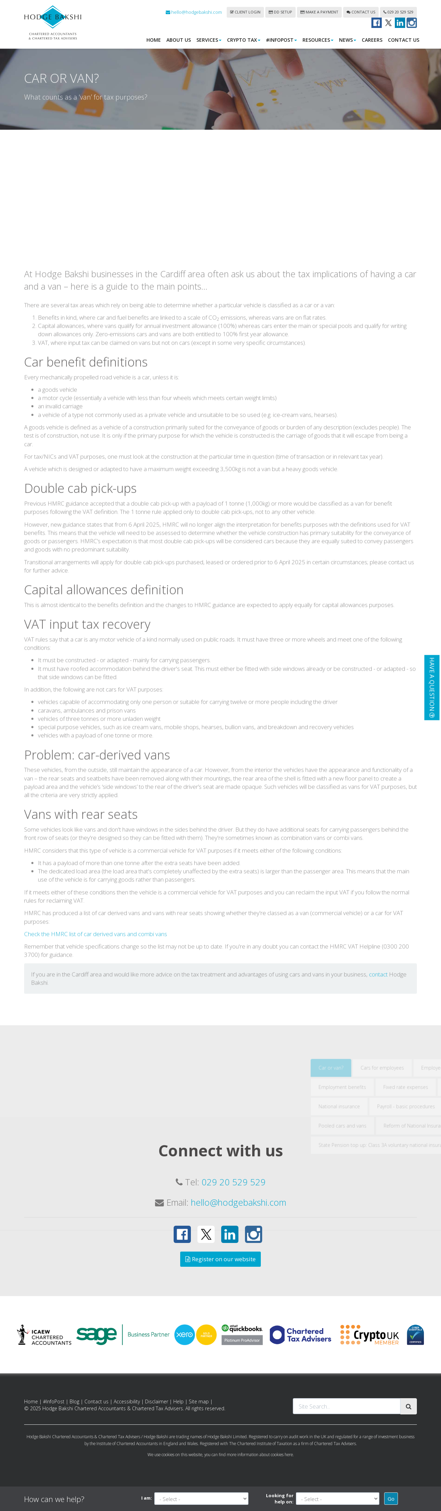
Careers (372, 40)
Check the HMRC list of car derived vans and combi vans (95, 1041)
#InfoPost (281, 40)
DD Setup (280, 11)
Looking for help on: (280, 1498)
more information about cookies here (260, 1454)
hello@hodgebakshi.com (194, 12)
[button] (431, 687)
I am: (146, 1498)
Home (153, 40)
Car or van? (365, 1175)
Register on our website (220, 1259)
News (347, 40)
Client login (245, 11)
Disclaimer (156, 1401)
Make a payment (319, 11)
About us (178, 40)
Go (391, 1498)
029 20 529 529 (398, 11)
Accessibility (127, 1401)
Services (209, 40)
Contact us (361, 11)
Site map (199, 1401)
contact (378, 1082)
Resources (318, 40)
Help (178, 1401)
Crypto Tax (243, 40)
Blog (74, 1401)
